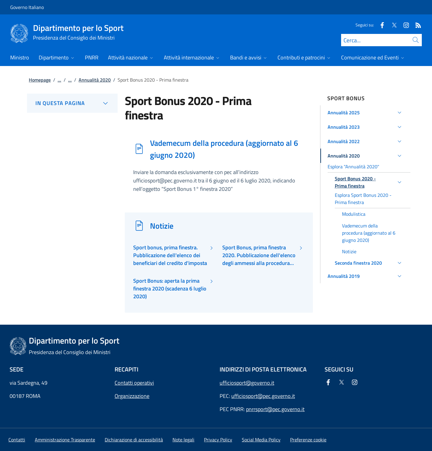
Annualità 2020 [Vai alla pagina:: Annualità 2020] (95, 79)
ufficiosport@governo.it (247, 383)
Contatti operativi (134, 383)
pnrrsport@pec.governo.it (275, 409)
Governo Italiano (27, 7)
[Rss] (416, 25)
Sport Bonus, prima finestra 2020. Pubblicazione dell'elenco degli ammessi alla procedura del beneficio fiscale (259, 255)
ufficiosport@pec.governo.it (263, 396)
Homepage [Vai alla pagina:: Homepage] (40, 79)
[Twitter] (392, 25)
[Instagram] (404, 25)
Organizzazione (132, 396)
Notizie (161, 226)
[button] (365, 112)
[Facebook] (380, 25)
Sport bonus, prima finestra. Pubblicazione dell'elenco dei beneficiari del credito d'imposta (170, 255)
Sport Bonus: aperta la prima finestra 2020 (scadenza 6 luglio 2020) (169, 289)
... (59, 79)
